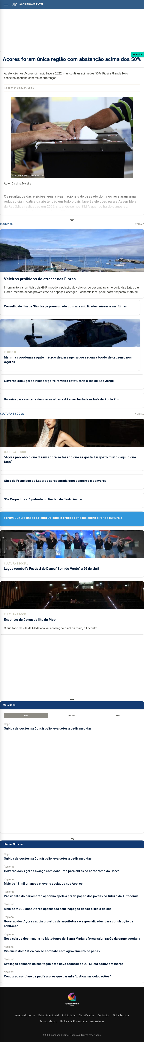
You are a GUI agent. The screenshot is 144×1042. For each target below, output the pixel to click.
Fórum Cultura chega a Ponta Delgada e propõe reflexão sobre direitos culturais (63, 518)
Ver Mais (139, 224)
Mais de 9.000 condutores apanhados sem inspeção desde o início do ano (58, 909)
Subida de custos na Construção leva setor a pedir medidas (48, 728)
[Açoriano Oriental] (72, 1006)
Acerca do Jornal (25, 1015)
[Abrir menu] (5, 4)
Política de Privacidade (73, 1021)
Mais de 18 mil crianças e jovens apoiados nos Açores (43, 883)
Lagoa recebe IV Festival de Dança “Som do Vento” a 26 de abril (51, 568)
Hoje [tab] (26, 715)
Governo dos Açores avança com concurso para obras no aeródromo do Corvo (61, 871)
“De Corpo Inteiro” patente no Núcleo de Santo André (43, 499)
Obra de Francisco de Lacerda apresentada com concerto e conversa (55, 481)
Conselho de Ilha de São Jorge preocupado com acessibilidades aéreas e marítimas (65, 306)
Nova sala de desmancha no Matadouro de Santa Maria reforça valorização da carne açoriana (72, 938)
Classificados (86, 1015)
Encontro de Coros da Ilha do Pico (30, 620)
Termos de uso (48, 1021)
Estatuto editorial (48, 1015)
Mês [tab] (118, 715)
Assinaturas (97, 1021)
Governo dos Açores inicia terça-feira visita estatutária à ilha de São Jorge (59, 381)
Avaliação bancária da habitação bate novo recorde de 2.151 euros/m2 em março (64, 964)
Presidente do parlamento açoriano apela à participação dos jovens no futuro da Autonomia (71, 896)
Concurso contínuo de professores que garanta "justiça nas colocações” (57, 976)
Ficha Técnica (121, 1015)
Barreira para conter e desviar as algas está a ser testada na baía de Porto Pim (61, 399)
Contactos (104, 1015)
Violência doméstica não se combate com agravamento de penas (52, 951)
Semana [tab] (71, 715)
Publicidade (69, 1015)
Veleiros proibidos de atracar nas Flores (40, 279)
